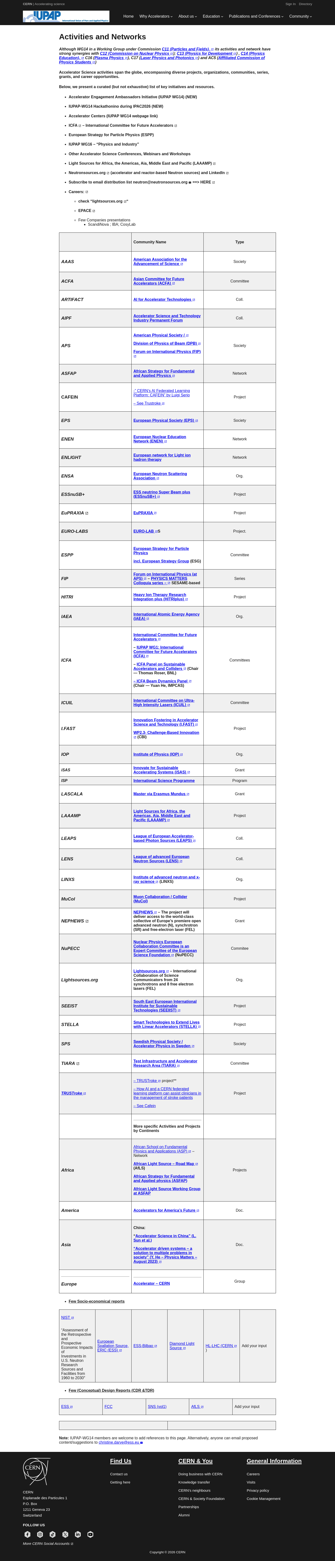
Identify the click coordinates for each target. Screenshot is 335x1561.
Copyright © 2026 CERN (167, 1552)
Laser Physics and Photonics (169, 58)
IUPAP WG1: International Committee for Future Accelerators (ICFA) (165, 651)
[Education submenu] (222, 16)
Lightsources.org (151, 971)
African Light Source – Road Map (166, 1164)
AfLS (197, 1407)
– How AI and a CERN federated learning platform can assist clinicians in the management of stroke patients (167, 1093)
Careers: (78, 192)
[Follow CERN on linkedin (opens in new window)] (77, 1534)
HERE (207, 182)
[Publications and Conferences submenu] (282, 16)
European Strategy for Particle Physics (104, 135)
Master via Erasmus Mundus (162, 794)
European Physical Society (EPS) (166, 420)
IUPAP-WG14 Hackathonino (94, 106)
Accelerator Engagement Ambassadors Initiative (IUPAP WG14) (126, 97)
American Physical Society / (161, 335)
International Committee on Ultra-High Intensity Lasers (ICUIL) (164, 702)
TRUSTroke (73, 1093)
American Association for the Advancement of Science (160, 261)
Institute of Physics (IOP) (158, 754)
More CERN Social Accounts (48, 1543)
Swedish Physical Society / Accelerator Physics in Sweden (164, 1044)
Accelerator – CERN (152, 1283)
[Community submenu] (311, 16)
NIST (67, 1317)
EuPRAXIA (74, 512)
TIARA (70, 1063)
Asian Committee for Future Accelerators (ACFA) (159, 281)
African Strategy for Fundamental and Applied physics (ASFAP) (164, 1178)
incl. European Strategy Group (161, 561)
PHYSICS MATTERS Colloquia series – (160, 581)
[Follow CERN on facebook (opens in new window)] (27, 1534)
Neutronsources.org (89, 173)
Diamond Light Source (181, 1346)
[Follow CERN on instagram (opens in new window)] (40, 1534)
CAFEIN (69, 397)
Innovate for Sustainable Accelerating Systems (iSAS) (162, 770)
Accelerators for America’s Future (166, 1210)
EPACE (86, 211)
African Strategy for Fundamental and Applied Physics (164, 373)
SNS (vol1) (157, 1407)
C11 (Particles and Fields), (188, 49)
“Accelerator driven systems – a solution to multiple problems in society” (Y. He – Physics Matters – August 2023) (165, 1255)
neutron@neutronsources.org (162, 182)
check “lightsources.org (102, 201)
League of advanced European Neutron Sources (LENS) (161, 859)
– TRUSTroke (147, 1081)
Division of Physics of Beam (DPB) (167, 343)
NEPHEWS (75, 920)
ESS (67, 1407)
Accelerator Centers (87, 116)
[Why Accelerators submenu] (171, 16)
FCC (109, 1407)
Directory (305, 4)
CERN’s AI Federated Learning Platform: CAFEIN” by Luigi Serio (162, 393)
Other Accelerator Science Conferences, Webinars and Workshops (130, 154)
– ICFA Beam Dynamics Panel (163, 681)
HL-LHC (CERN (221, 1346)
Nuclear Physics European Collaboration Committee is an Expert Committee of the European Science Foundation (165, 948)
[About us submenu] (196, 16)
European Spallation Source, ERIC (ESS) (113, 1345)
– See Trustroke (149, 403)
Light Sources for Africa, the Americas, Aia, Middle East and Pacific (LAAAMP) (142, 163)
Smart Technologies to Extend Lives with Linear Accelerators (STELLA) (167, 1024)
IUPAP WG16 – (82, 144)
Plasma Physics (110, 58)
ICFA (75, 125)
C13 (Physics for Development (206, 53)
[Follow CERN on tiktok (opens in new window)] (52, 1534)
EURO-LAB (146, 531)
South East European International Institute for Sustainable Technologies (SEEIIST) (165, 1005)
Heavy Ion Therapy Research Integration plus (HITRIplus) (161, 597)
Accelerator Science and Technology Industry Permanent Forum (167, 318)
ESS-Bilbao (145, 1346)
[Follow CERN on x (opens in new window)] (65, 1534)
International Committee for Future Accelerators (131, 125)
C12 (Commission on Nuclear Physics (136, 53)
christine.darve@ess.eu (121, 1442)
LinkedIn (219, 173)
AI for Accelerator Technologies (164, 299)
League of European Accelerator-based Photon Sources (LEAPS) (165, 838)
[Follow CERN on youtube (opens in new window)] (90, 1534)
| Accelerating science (44, 4)
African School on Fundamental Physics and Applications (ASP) (162, 1149)
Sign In (291, 4)
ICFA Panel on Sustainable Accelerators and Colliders (160, 666)
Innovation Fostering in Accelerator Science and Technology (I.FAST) (166, 722)
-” (135, 391)
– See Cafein (145, 1106)
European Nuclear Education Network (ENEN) (160, 439)
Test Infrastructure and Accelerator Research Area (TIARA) (165, 1063)
